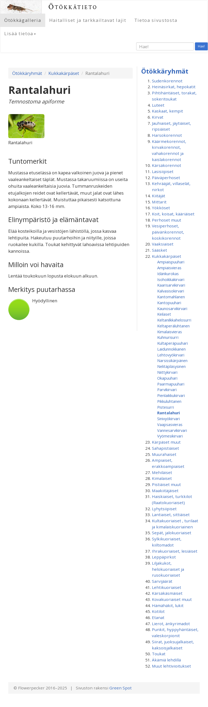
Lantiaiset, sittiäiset (171, 514)
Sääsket (159, 250)
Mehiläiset (162, 472)
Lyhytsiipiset (164, 508)
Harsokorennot (167, 135)
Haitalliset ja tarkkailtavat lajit (87, 20)
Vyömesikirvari (170, 436)
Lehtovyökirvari (170, 354)
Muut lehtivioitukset (171, 666)
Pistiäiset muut (166, 484)
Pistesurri (165, 407)
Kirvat (157, 117)
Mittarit (159, 201)
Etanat (158, 617)
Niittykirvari (167, 372)
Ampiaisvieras (169, 267)
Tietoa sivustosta (155, 20)
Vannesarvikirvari (172, 430)
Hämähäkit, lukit (168, 605)
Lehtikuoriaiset (166, 587)
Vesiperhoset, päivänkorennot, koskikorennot (168, 231)
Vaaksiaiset (162, 244)
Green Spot (120, 687)
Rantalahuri (168, 412)
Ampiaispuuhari (170, 261)
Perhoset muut (166, 220)
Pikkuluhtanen (169, 401)
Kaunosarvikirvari (172, 308)
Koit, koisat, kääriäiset (173, 213)
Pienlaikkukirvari (171, 395)
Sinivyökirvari (168, 418)
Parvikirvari (167, 389)
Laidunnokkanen (171, 349)
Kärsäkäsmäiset (167, 593)
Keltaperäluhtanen (173, 325)
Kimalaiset (162, 478)
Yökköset (161, 207)
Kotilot (158, 611)
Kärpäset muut (166, 442)
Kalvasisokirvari (170, 291)
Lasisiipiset (162, 171)
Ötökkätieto (73, 7)
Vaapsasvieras (169, 424)
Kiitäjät (158, 195)
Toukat (158, 653)
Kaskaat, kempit (167, 111)
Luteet (158, 105)
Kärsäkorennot (166, 165)
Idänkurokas (168, 273)
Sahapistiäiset (165, 448)
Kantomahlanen (171, 296)
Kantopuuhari (169, 302)
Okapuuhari (167, 378)
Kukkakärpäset (63, 73)
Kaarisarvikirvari (171, 285)
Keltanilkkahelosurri (174, 320)
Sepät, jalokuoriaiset (171, 532)
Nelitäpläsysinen (171, 366)
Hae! (201, 46)
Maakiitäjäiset (165, 490)
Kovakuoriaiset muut (172, 599)
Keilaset (164, 314)
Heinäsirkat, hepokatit (173, 86)
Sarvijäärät (162, 581)
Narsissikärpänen (172, 360)
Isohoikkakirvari (170, 279)
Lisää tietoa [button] (20, 33)
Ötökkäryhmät (27, 73)
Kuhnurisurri (167, 337)
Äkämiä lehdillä (166, 659)
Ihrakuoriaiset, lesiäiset (174, 551)
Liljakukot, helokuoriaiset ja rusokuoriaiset (168, 569)
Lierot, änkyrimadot (171, 623)
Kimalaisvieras (169, 331)
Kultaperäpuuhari (172, 343)
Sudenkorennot (167, 80)
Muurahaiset (164, 454)
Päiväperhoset (166, 177)
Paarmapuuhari (170, 384)
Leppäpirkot (164, 557)
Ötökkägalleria (22, 20)
